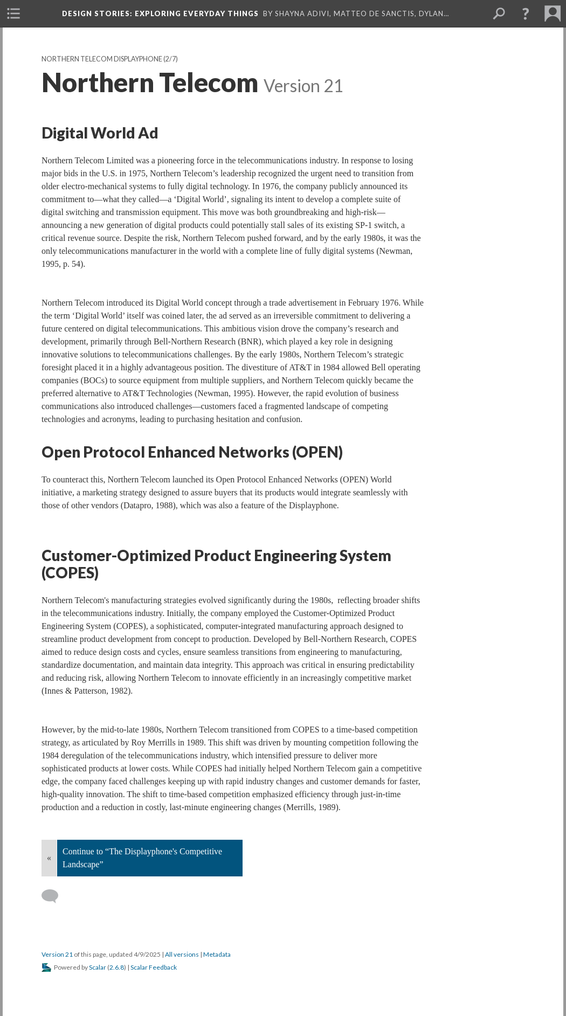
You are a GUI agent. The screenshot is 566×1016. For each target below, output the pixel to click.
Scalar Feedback (153, 967)
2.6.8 (116, 967)
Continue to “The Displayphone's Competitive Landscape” (142, 858)
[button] (525, 13)
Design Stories (160, 13)
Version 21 (57, 954)
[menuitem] (13, 13)
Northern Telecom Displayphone (102, 59)
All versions (182, 954)
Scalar (97, 967)
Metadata (217, 954)
